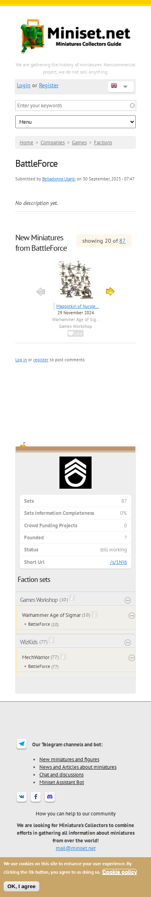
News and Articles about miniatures (77, 767)
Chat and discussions (61, 774)
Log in (21, 359)
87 (122, 240)
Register (49, 85)
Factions (103, 142)
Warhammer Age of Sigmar (51, 615)
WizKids (28, 642)
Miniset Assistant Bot (61, 782)
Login (24, 85)
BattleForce (39, 624)
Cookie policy (119, 872)
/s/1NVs (118, 562)
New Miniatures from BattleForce (41, 242)
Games (79, 142)
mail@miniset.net (76, 848)
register (41, 359)
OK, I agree (21, 886)
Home (26, 142)
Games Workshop (75, 326)
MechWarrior (35, 657)
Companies (53, 142)
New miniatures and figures (69, 759)
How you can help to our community (76, 813)
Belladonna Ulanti (59, 179)
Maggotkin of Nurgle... (77, 306)
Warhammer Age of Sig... (75, 319)
